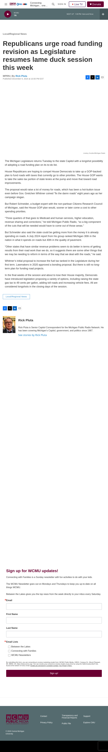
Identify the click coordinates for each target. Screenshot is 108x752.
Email (9, 600)
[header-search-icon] (53, 4)
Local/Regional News (15, 34)
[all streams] (104, 14)
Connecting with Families (23, 651)
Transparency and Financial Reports (70, 716)
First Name (12, 614)
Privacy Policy (46, 723)
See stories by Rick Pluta (32, 335)
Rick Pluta (21, 76)
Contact (43, 716)
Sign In (62, 4)
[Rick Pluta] (9, 324)
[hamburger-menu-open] (6, 4)
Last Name (12, 628)
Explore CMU (89, 723)
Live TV (77, 4)
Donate (96, 4)
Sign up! (54, 673)
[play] (7, 14)
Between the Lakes (20, 646)
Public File (66, 723)
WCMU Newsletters (21, 655)
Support (86, 716)
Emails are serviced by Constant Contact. (44, 665)
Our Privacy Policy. (65, 665)
